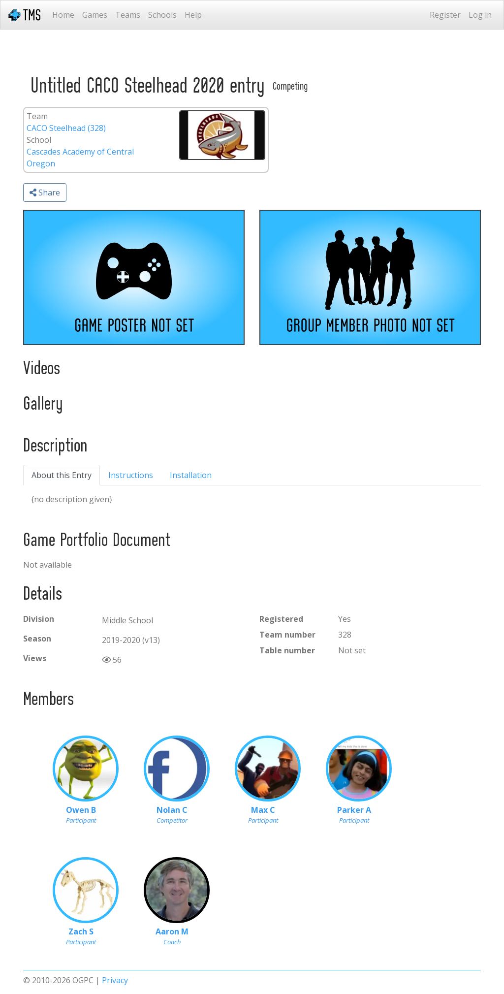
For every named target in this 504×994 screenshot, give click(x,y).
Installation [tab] (191, 475)
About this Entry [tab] (62, 475)
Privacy (115, 980)
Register (445, 14)
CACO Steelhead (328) (66, 128)
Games (94, 14)
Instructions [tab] (130, 475)
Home (63, 14)
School (39, 139)
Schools (162, 14)
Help (193, 14)
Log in (480, 14)
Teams (127, 14)
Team (37, 116)
